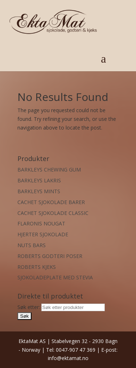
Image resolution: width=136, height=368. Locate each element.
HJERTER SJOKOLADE (42, 234)
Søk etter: (28, 307)
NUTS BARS (31, 245)
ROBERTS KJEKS (36, 266)
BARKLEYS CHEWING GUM (49, 169)
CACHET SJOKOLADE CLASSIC (52, 213)
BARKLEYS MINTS (38, 191)
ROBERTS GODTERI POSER (49, 256)
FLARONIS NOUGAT (41, 223)
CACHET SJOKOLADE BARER (51, 202)
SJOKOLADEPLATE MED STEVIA (55, 277)
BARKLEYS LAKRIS (39, 180)
